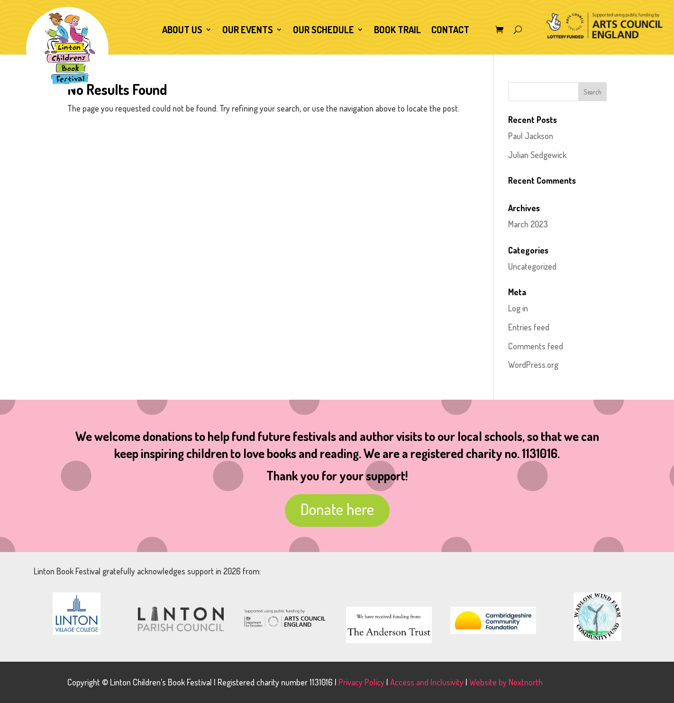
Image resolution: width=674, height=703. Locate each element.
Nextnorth (526, 682)
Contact (450, 31)
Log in (518, 308)
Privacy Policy (361, 682)
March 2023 (528, 224)
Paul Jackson (530, 136)
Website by (489, 682)
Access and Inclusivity (427, 682)
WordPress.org (533, 364)
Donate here (337, 509)
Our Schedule (323, 31)
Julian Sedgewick (537, 155)
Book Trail (397, 31)
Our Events (247, 31)
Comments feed (535, 346)
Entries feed (528, 327)
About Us (182, 31)
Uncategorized (532, 266)
